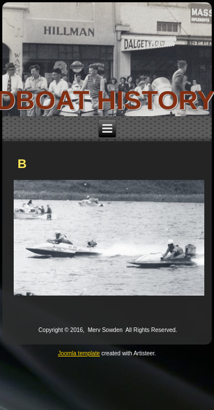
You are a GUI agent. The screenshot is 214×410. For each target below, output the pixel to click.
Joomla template (79, 353)
